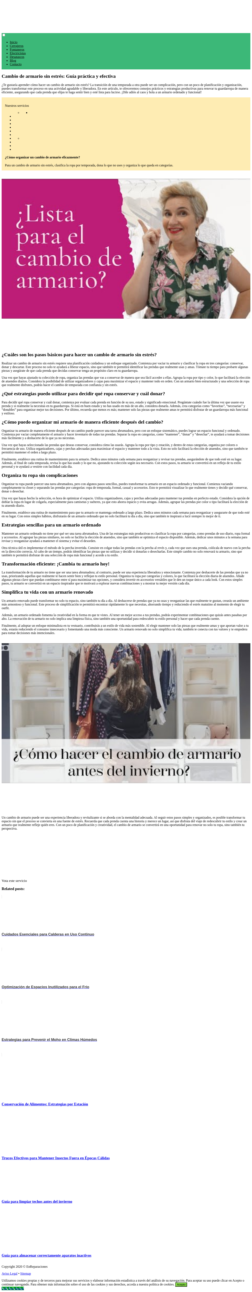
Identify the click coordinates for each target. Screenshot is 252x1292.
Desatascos (17, 57)
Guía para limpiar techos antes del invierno (37, 1201)
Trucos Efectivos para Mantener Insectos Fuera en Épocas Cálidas (56, 1158)
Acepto (181, 1284)
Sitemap (25, 1273)
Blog (13, 60)
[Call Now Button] (13, 1288)
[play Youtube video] (126, 249)
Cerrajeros (16, 46)
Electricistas (18, 53)
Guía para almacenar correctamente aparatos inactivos (46, 1255)
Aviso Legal (9, 1273)
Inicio (13, 42)
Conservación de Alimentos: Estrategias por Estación (45, 1104)
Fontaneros (17, 49)
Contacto (16, 64)
